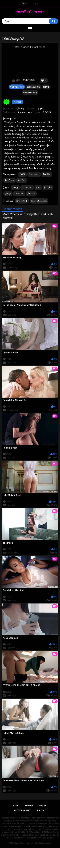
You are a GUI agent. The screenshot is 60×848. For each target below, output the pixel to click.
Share (46, 87)
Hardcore (9, 180)
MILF (22, 174)
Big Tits (47, 174)
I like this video (13, 80)
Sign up (25, 3)
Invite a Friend (22, 810)
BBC (38, 187)
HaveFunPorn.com (21, 843)
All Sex (22, 180)
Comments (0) (30, 92)
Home (16, 805)
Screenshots (33, 87)
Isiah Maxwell (39, 200)
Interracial (34, 174)
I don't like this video (18, 80)
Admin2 (17, 102)
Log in (35, 3)
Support (41, 810)
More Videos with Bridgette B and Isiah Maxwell (28, 215)
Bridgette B (22, 200)
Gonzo (8, 193)
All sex (31, 193)
